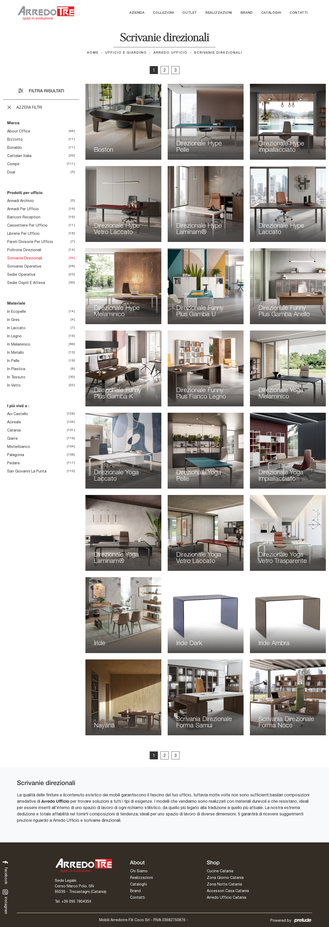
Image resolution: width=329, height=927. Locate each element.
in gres (13, 320)
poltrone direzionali (24, 250)
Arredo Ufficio (170, 52)
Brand (247, 12)
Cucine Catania (220, 871)
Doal (11, 172)
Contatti (299, 12)
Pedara (13, 463)
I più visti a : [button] (18, 405)
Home (93, 52)
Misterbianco (18, 446)
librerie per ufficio (23, 233)
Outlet (189, 12)
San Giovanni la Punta (27, 471)
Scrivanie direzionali (218, 52)
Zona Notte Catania (224, 884)
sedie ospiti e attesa (26, 283)
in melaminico (18, 344)
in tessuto (16, 377)
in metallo (15, 352)
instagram (5, 901)
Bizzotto (15, 139)
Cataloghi (271, 12)
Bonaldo (14, 147)
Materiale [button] (16, 303)
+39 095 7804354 (76, 901)
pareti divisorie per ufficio (30, 242)
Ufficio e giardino (126, 52)
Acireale (14, 422)
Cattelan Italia (19, 156)
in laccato (16, 328)
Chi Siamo (139, 871)
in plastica (16, 369)
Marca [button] (13, 122)
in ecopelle (16, 311)
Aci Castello (17, 414)
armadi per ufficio (23, 209)
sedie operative (21, 274)
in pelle (13, 361)
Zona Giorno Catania (225, 877)
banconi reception (23, 217)
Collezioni (163, 12)
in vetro (14, 385)
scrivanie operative (24, 266)
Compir (13, 164)
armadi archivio (20, 201)
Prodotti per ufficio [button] (25, 192)
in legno (14, 336)
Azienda (136, 12)
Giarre (12, 438)
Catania (14, 430)
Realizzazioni (218, 12)
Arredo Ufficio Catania (226, 897)
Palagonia (15, 455)
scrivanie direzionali (24, 258)
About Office (18, 131)
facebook (5, 872)
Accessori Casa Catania (228, 891)
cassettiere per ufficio (27, 225)
